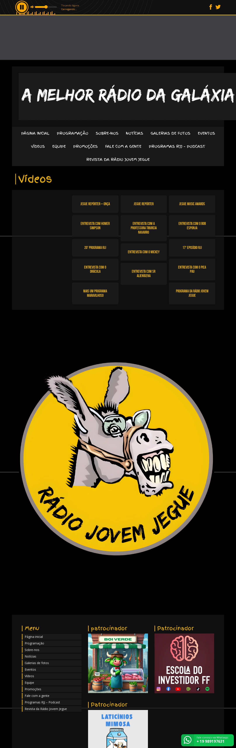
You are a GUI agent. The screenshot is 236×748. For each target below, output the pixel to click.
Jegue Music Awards (192, 204)
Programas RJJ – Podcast (177, 146)
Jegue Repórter (144, 204)
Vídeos (38, 146)
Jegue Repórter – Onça (95, 204)
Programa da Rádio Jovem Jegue (192, 293)
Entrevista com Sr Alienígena (143, 273)
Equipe (59, 146)
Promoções (85, 146)
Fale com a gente (123, 146)
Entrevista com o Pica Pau (192, 269)
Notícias (134, 133)
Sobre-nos (107, 133)
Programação (72, 133)
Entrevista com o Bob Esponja (192, 225)
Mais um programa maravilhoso (95, 293)
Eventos (206, 133)
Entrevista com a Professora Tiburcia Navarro (144, 227)
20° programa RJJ (95, 247)
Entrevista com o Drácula (95, 269)
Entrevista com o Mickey (144, 252)
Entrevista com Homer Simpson (95, 225)
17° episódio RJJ (192, 247)
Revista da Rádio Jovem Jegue (118, 159)
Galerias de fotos (170, 133)
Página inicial (35, 133)
